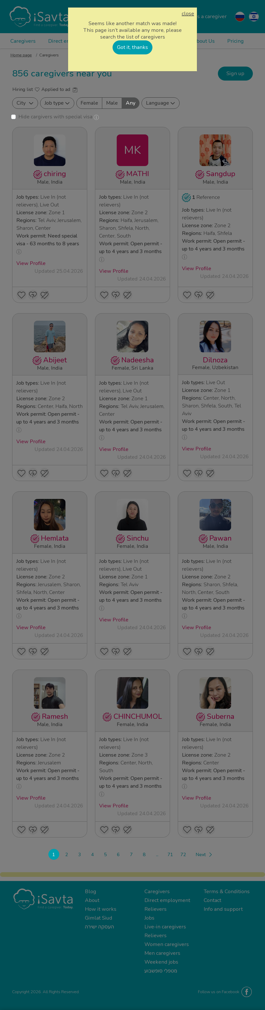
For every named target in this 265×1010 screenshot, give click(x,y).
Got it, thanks (132, 47)
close (188, 13)
